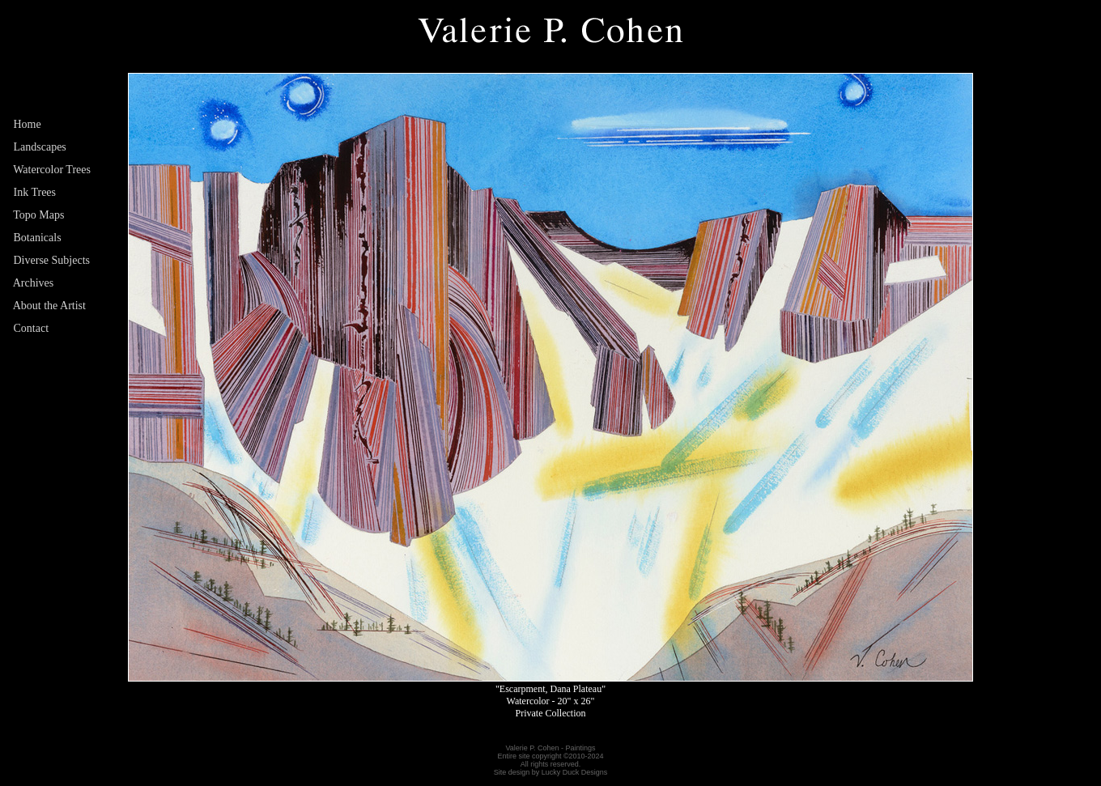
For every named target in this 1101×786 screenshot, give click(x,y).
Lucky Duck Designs (575, 772)
